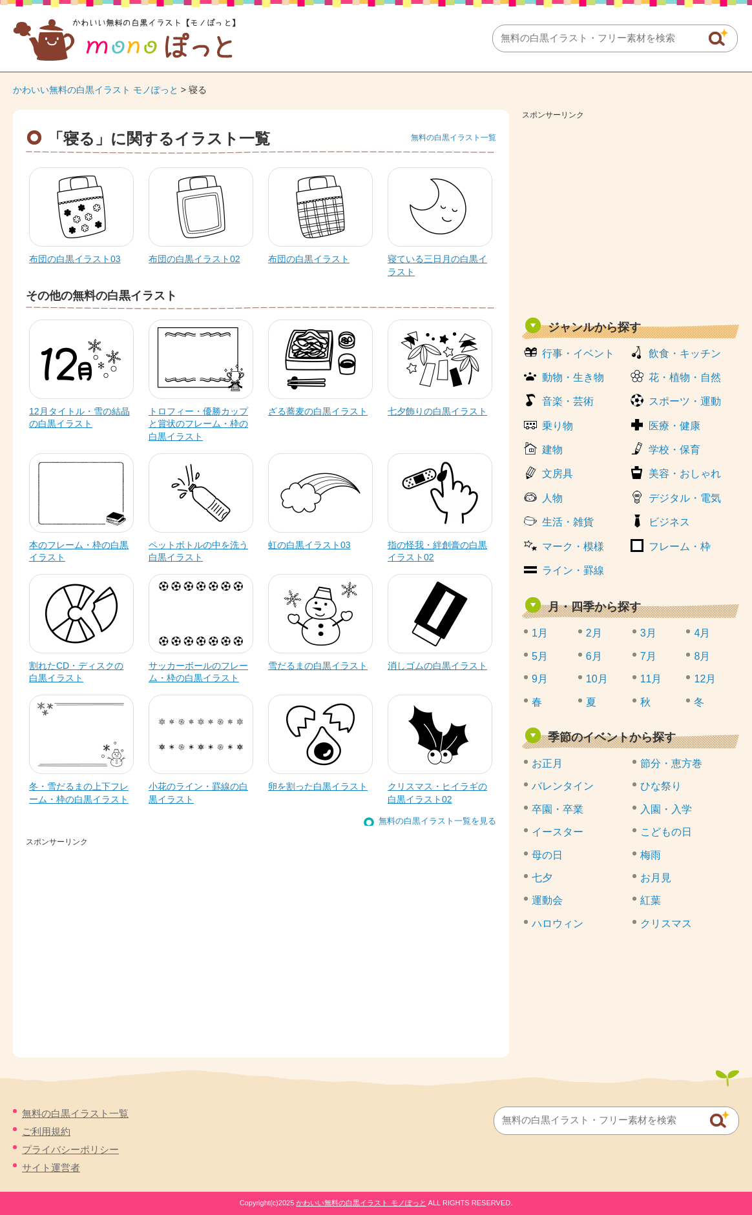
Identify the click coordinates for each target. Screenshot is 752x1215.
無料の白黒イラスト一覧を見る (437, 821)
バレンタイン (563, 786)
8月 (702, 656)
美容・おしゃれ (685, 473)
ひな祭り (661, 786)
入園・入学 (666, 809)
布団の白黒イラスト (309, 259)
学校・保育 (674, 449)
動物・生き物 (573, 377)
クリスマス (666, 923)
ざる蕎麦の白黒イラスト (318, 411)
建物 (552, 449)
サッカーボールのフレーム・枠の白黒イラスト (198, 672)
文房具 (557, 473)
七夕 (542, 877)
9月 (540, 678)
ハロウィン (557, 923)
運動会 (547, 900)
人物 (552, 498)
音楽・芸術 (568, 401)
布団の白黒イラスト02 (194, 259)
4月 (702, 633)
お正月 (547, 763)
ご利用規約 (46, 1131)
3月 (648, 633)
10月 (597, 678)
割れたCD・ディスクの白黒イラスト (76, 672)
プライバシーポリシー (70, 1149)
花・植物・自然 (685, 377)
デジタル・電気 (685, 498)
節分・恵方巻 (671, 763)
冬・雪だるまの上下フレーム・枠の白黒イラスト (79, 792)
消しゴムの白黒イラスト (437, 665)
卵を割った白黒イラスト (318, 786)
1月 (540, 633)
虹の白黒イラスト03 (309, 545)
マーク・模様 (573, 546)
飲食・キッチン (685, 353)
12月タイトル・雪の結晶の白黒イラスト (79, 417)
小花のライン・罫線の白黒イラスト (198, 792)
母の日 (547, 855)
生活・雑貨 (568, 521)
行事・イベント (578, 353)
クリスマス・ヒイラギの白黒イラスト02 (437, 792)
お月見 (655, 877)
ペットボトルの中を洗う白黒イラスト (198, 551)
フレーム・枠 (680, 546)
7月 (648, 656)
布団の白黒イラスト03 (75, 259)
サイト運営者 (51, 1167)
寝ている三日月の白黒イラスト (437, 265)
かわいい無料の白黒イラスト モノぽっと (95, 90)
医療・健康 (674, 425)
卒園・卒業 (557, 809)
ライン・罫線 (573, 570)
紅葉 (650, 900)
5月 (540, 656)
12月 (705, 678)
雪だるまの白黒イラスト (318, 665)
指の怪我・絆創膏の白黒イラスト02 (437, 551)
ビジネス (669, 521)
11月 (651, 678)
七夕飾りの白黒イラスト (437, 411)
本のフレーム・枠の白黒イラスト (79, 551)
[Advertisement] (630, 214)
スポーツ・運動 (685, 401)
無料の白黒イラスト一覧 (453, 137)
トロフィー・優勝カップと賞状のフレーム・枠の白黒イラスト (198, 424)
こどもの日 (666, 831)
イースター (557, 831)
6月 (594, 656)
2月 (594, 633)
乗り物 (557, 425)
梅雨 (650, 855)
